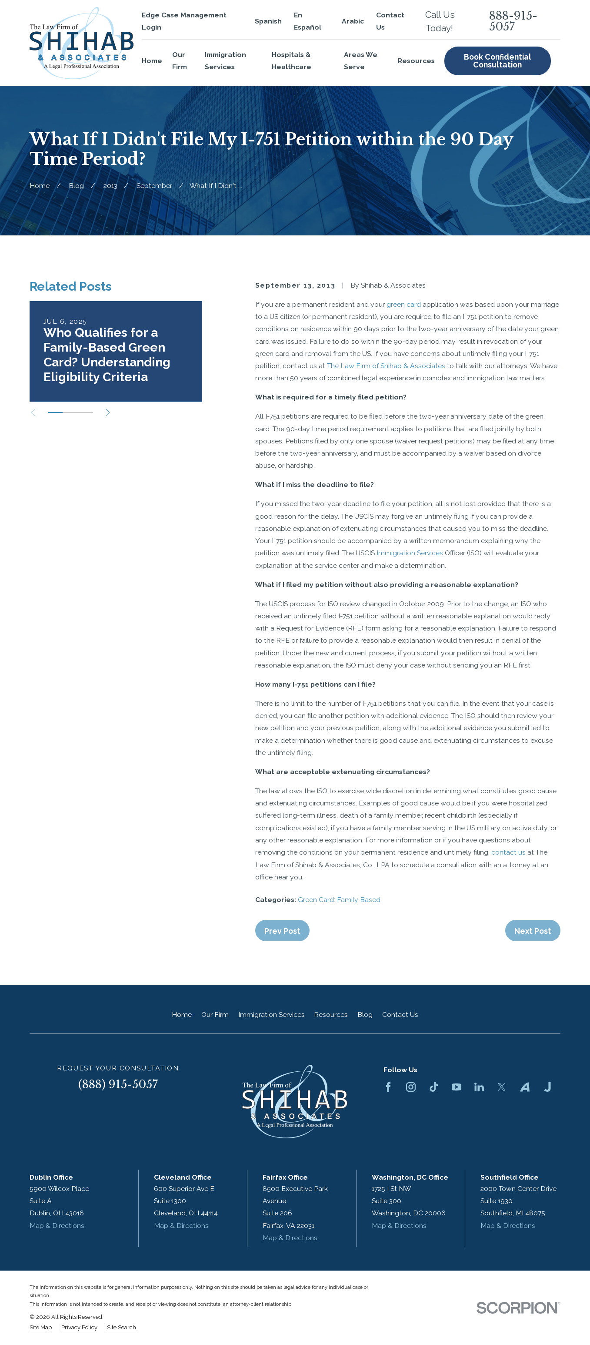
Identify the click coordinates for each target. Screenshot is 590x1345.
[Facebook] (388, 1087)
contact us (508, 852)
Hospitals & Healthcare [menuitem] (291, 60)
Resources (331, 1014)
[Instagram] (411, 1087)
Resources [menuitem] (416, 61)
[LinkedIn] (479, 1087)
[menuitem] (41, 1327)
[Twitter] (502, 1087)
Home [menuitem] (152, 61)
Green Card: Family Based (339, 900)
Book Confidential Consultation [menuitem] (497, 60)
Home (182, 1014)
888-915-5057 (513, 21)
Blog (365, 1014)
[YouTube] (456, 1087)
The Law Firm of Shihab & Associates (386, 366)
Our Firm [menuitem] (179, 60)
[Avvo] (525, 1087)
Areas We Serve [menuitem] (360, 60)
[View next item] (107, 412)
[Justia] (547, 1087)
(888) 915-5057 (118, 1084)
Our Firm (215, 1014)
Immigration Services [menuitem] (225, 60)
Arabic (353, 21)
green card (404, 304)
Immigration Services (410, 553)
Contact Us (400, 1014)
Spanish (268, 21)
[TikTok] (434, 1087)
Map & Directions (57, 1225)
